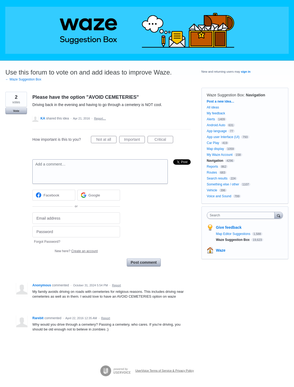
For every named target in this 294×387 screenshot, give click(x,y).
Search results (217, 178)
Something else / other (223, 184)
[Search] (278, 215)
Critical (164, 140)
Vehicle (212, 190)
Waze (220, 250)
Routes (212, 172)
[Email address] (76, 218)
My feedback (216, 113)
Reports (212, 166)
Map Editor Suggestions (233, 234)
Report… (100, 118)
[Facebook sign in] (53, 195)
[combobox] (242, 215)
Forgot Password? (47, 242)
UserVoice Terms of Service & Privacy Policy (164, 370)
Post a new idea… (220, 101)
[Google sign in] (98, 195)
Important (134, 140)
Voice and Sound (219, 196)
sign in (245, 71)
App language (217, 131)
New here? (76, 251)
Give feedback (229, 227)
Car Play (213, 143)
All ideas (213, 107)
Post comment (144, 262)
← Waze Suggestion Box (23, 79)
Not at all (106, 140)
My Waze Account (220, 155)
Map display (215, 149)
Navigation (255, 95)
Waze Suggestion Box (225, 95)
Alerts (211, 119)
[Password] (76, 232)
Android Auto (216, 125)
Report (116, 285)
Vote (16, 110)
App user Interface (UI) (223, 137)
